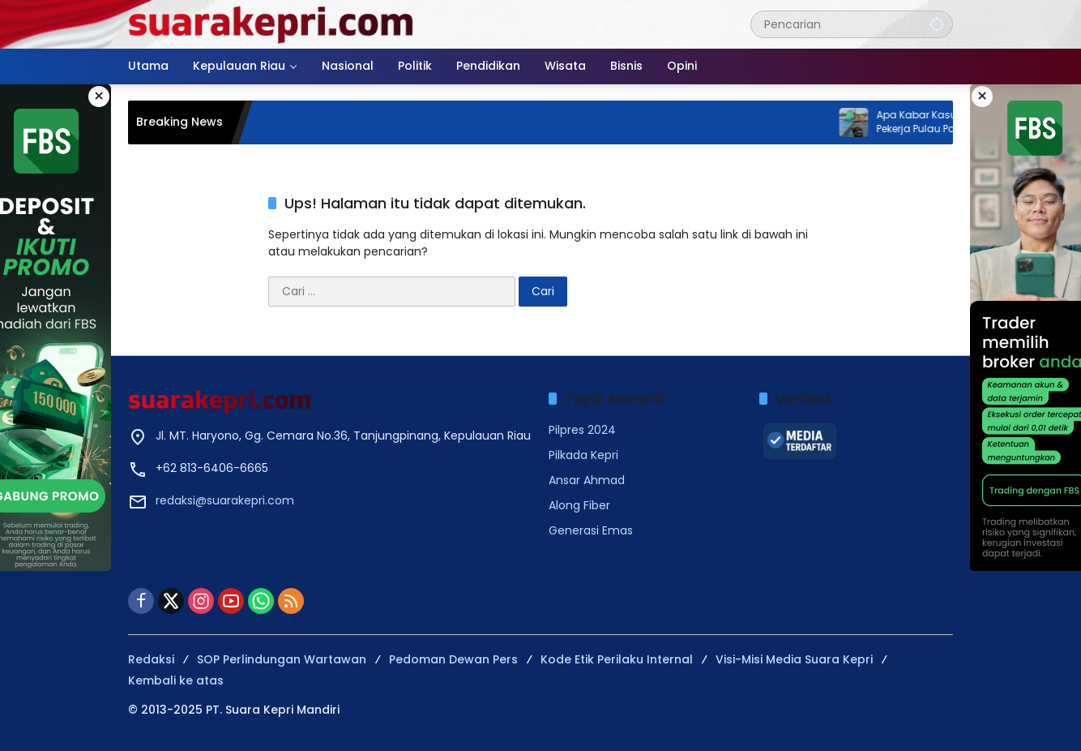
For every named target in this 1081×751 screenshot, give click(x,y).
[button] (937, 24)
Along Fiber (579, 505)
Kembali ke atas (176, 680)
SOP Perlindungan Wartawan (281, 659)
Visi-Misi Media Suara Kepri (794, 659)
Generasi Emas (591, 530)
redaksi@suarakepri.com (225, 500)
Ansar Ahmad (587, 480)
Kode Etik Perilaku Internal (616, 659)
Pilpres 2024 (582, 430)
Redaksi (151, 659)
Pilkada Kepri (583, 455)
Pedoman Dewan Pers (453, 659)
